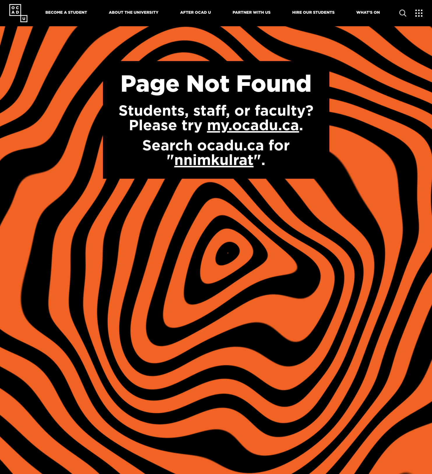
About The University (133, 12)
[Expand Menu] (419, 13)
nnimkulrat (214, 159)
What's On (368, 12)
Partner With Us (252, 12)
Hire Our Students (313, 12)
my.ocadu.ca (253, 124)
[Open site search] (403, 13)
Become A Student (66, 12)
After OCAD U (195, 12)
